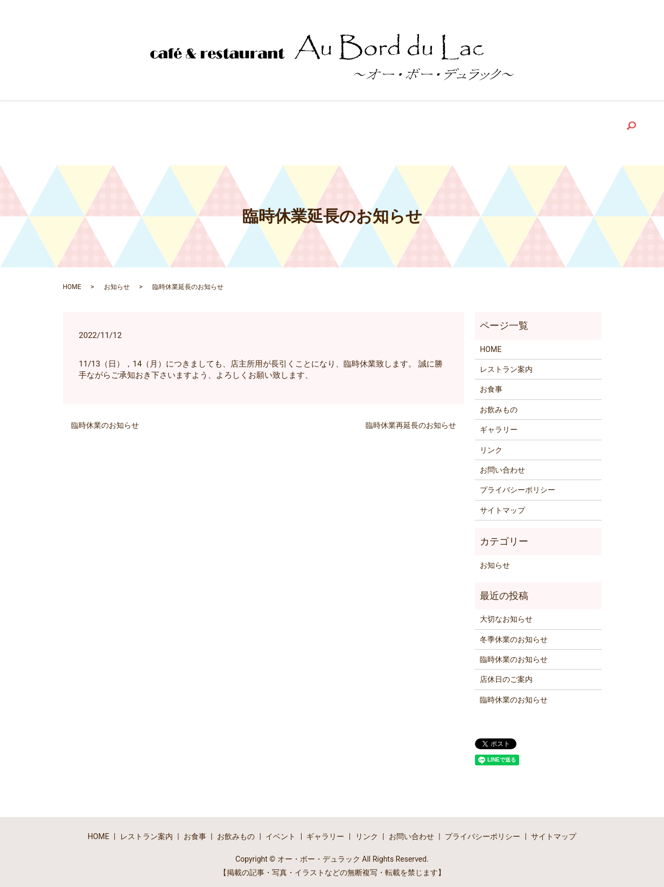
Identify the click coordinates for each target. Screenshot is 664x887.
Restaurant (149, 125)
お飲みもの (499, 403)
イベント (280, 830)
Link (429, 125)
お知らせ (117, 280)
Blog (475, 125)
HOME (72, 280)
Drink (263, 125)
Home (87, 125)
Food (210, 125)
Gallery (376, 125)
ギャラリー (499, 423)
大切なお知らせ (506, 612)
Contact (532, 125)
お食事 (491, 382)
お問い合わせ (502, 463)
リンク (491, 443)
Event (320, 125)
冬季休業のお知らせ (514, 633)
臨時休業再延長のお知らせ (411, 418)
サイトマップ (502, 503)
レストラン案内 (506, 362)
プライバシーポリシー (517, 483)
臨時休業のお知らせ (105, 418)
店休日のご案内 (506, 673)
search (591, 126)
